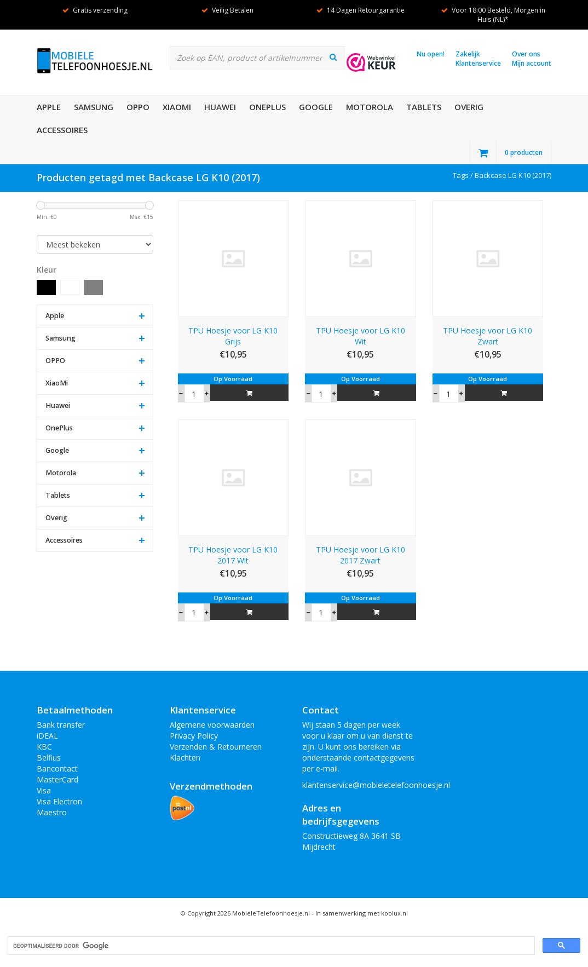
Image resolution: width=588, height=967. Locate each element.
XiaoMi (177, 106)
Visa (44, 790)
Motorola (369, 106)
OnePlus (267, 106)
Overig (468, 106)
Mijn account (531, 63)
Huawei (220, 106)
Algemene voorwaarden (212, 725)
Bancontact (57, 768)
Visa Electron (59, 801)
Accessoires (62, 129)
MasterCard (57, 779)
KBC (44, 746)
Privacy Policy (194, 735)
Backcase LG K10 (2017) (513, 175)
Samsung (93, 106)
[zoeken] (270, 946)
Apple (49, 106)
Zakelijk (468, 54)
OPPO (137, 106)
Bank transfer (61, 725)
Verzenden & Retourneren (216, 746)
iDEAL (47, 735)
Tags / (464, 175)
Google (316, 106)
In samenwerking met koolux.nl (361, 913)
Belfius (49, 757)
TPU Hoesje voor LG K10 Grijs (233, 336)
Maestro (52, 812)
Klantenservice (478, 63)
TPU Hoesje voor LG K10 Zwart (487, 336)
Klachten (185, 757)
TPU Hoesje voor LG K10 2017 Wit (233, 555)
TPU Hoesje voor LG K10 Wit (360, 336)
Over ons (526, 54)
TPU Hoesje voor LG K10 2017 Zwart (360, 555)
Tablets (423, 106)
